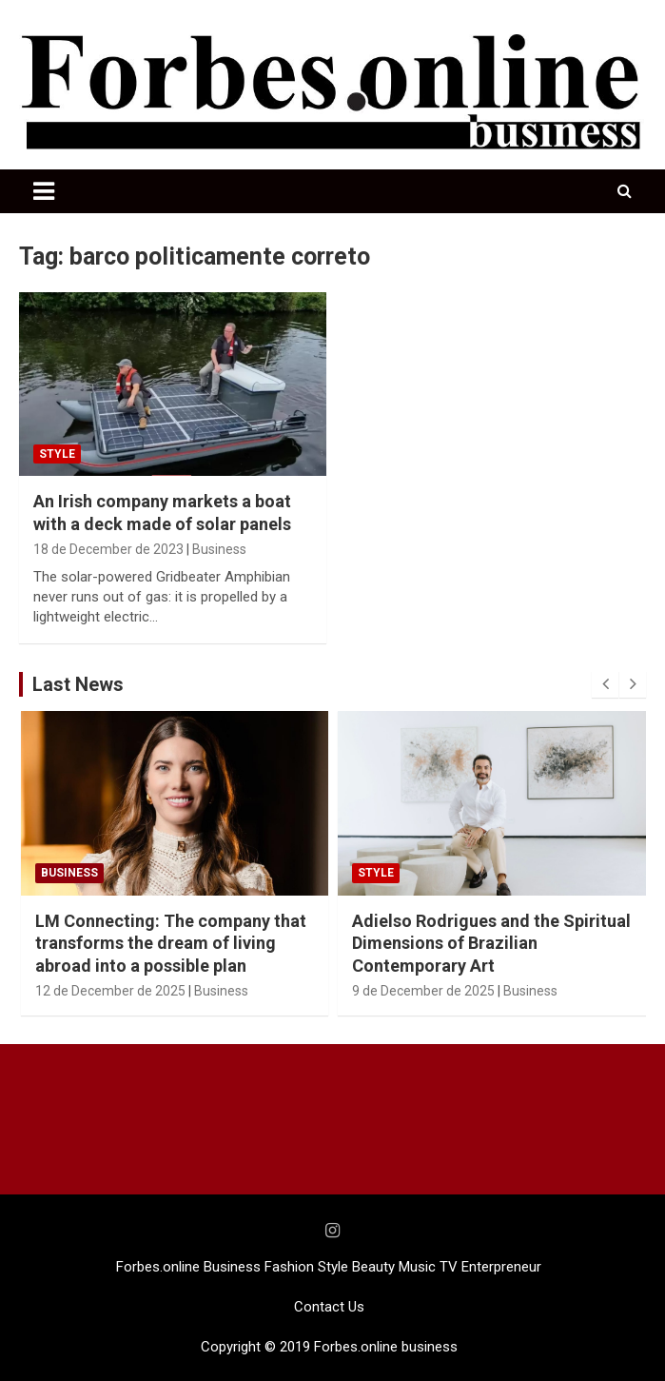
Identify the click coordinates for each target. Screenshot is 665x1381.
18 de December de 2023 (108, 549)
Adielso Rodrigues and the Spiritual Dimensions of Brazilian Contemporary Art (491, 943)
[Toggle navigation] (43, 191)
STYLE (57, 454)
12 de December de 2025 (110, 990)
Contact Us (329, 1306)
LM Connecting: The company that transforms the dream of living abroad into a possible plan (170, 943)
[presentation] (605, 684)
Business (219, 549)
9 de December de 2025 (423, 990)
